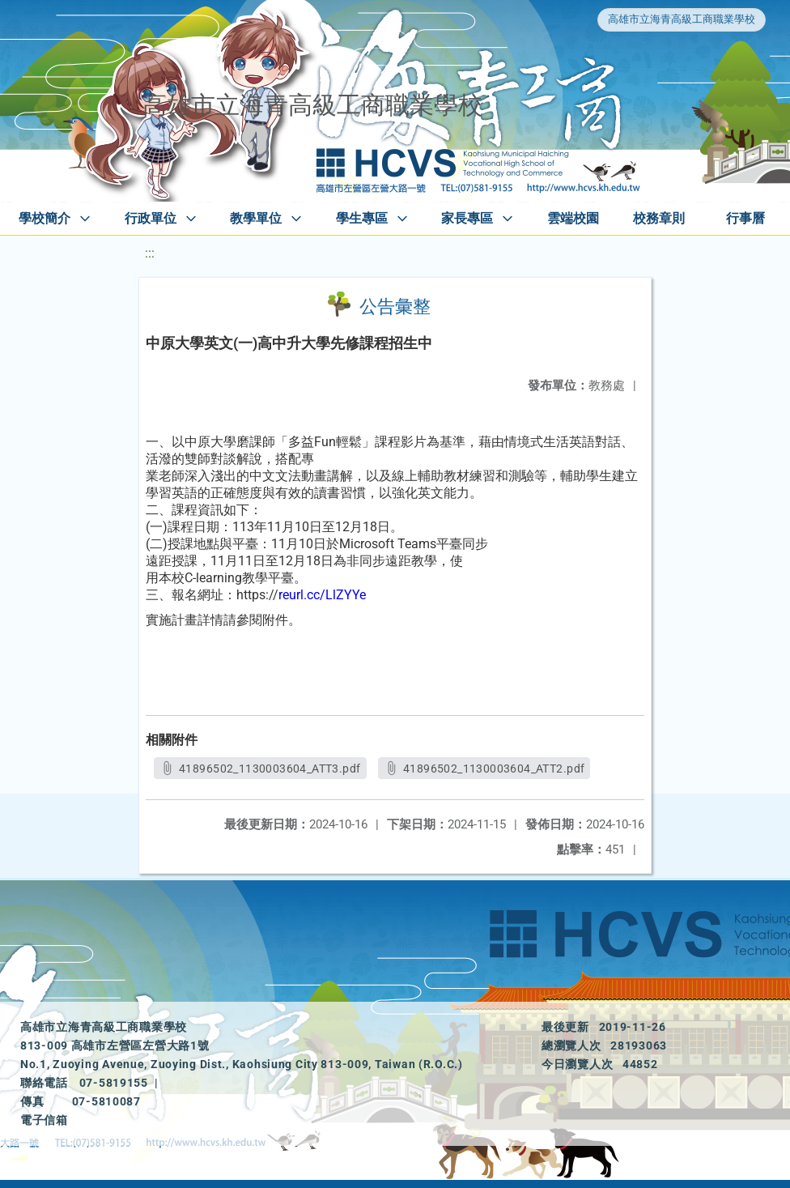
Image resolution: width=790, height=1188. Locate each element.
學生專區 (362, 218)
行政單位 (150, 218)
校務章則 (659, 218)
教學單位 (256, 218)
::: (150, 253)
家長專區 (467, 218)
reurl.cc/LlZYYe (322, 595)
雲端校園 (573, 218)
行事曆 (745, 218)
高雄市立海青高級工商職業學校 (681, 19)
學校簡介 (44, 218)
